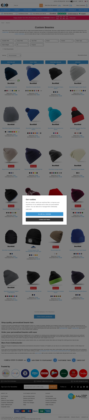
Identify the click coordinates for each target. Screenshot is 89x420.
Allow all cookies (34, 217)
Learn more (29, 211)
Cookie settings (54, 217)
